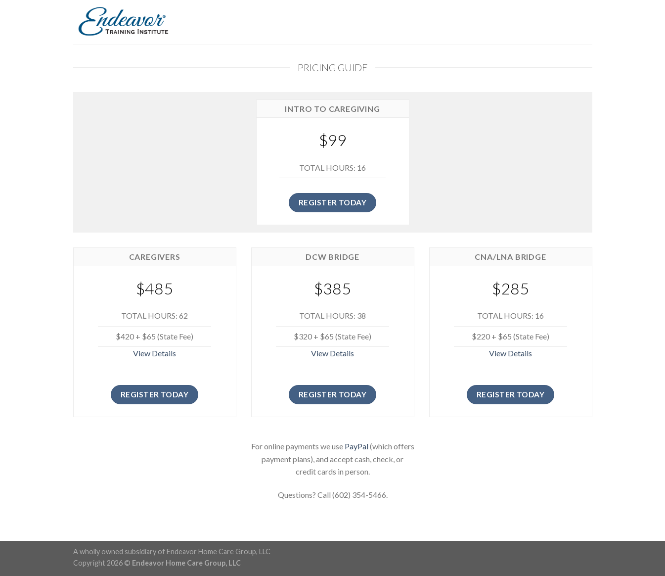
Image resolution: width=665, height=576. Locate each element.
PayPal (356, 446)
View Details (154, 353)
